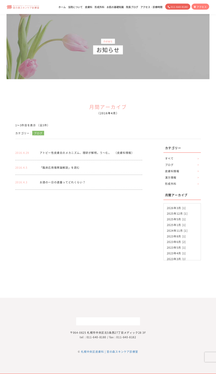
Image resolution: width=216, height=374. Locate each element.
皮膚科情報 (182, 171)
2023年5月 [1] (176, 247)
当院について (75, 7)
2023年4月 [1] (176, 253)
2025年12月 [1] (177, 213)
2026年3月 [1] (176, 208)
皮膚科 (88, 7)
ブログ (182, 164)
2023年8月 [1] (176, 236)
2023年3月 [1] (176, 259)
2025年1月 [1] (176, 225)
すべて (182, 158)
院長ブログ (132, 7)
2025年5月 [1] (176, 219)
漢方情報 (182, 177)
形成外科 (99, 7)
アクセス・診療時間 (151, 7)
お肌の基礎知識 (115, 7)
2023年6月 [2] (176, 242)
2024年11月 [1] (177, 230)
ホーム (62, 7)
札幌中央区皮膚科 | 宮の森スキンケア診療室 (109, 351)
